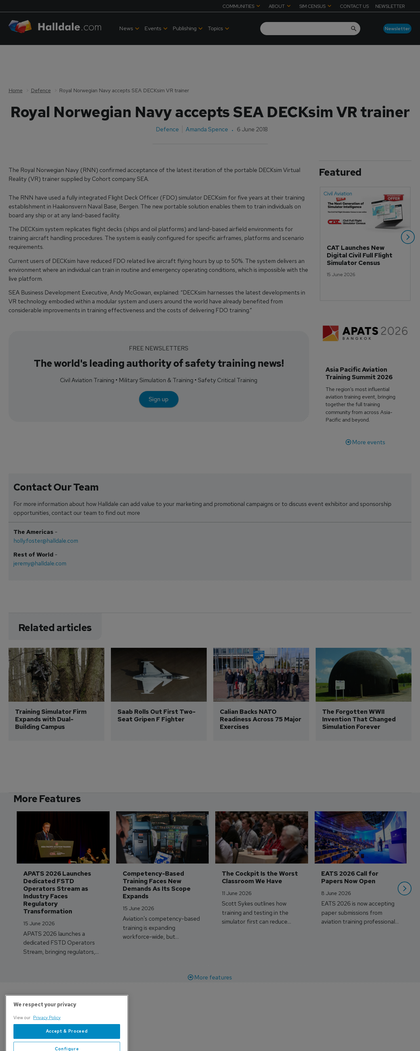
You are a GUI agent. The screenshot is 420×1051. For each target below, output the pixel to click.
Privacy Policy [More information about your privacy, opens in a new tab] (47, 1042)
